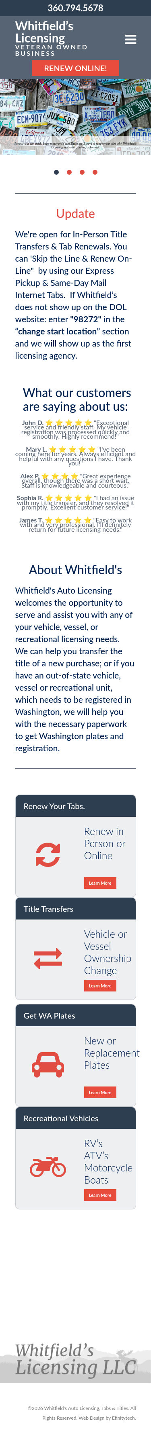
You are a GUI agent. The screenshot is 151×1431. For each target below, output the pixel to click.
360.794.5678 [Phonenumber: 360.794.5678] (75, 7)
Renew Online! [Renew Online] (75, 68)
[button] (130, 40)
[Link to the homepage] (70, 38)
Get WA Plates (49, 1015)
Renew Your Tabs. (54, 806)
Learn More (100, 883)
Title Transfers (49, 908)
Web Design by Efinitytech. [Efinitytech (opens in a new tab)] (107, 1418)
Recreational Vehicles (61, 1118)
